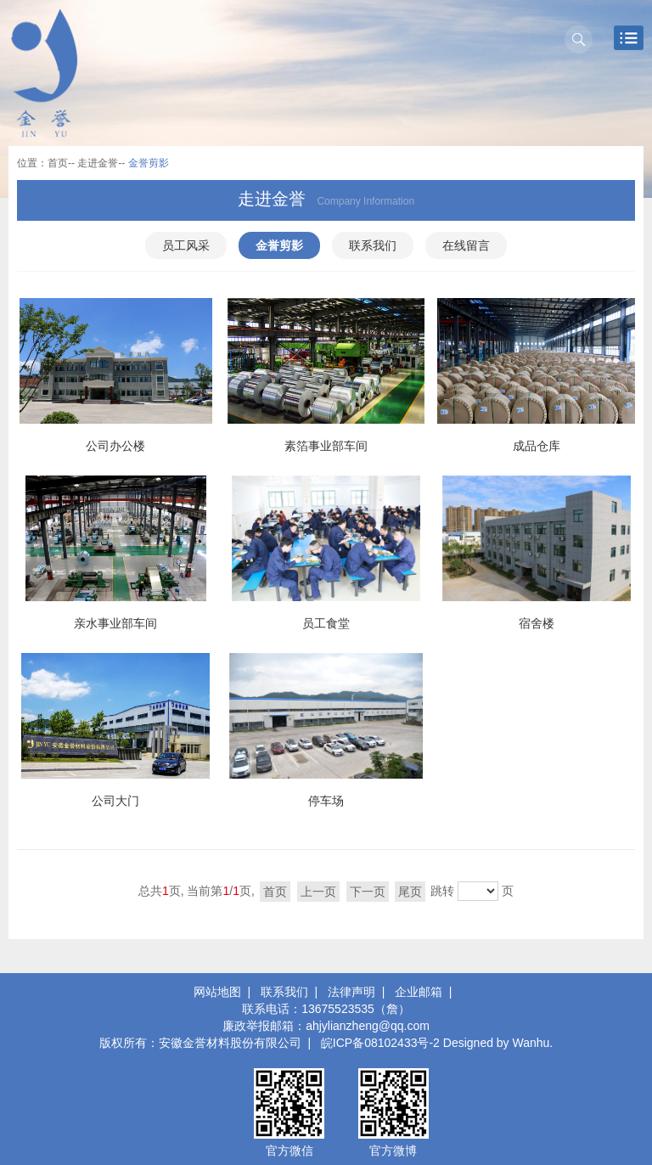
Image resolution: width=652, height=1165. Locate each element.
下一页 (367, 891)
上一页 (318, 891)
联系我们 (372, 245)
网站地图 (217, 992)
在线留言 (466, 245)
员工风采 (186, 245)
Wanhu (531, 1043)
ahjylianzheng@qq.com (368, 1026)
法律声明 (351, 992)
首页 (58, 163)
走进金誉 (97, 163)
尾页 (410, 891)
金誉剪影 (279, 245)
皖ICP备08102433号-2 (380, 1043)
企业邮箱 (418, 992)
